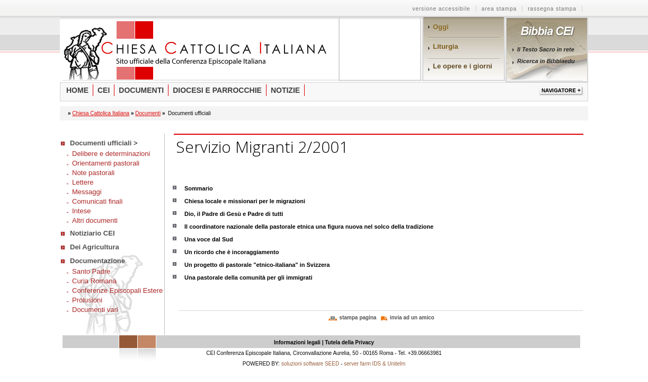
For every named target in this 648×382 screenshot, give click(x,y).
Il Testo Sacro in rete (545, 49)
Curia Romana (94, 281)
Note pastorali (93, 173)
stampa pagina (357, 317)
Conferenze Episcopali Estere (117, 290)
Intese (81, 211)
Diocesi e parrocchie (217, 90)
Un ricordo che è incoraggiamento (231, 252)
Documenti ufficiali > (104, 143)
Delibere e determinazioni (111, 154)
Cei (103, 90)
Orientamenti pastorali (105, 163)
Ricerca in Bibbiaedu (546, 61)
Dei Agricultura (94, 247)
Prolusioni (87, 300)
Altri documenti (95, 220)
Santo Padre (91, 271)
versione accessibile (441, 9)
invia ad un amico (412, 317)
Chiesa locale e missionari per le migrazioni (244, 201)
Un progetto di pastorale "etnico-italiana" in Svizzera (257, 265)
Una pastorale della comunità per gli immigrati (248, 277)
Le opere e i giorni (462, 66)
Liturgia (445, 46)
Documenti (141, 90)
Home (77, 90)
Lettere (82, 182)
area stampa (499, 9)
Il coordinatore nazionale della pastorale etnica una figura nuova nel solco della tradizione (308, 226)
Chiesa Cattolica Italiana (100, 113)
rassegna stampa (552, 9)
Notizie (285, 90)
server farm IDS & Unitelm (374, 364)
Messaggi (87, 192)
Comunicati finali (97, 201)
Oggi (441, 27)
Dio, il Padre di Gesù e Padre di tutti (233, 214)
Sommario (198, 188)
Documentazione (97, 261)
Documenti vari (95, 310)
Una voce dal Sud (208, 239)
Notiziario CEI (92, 233)
